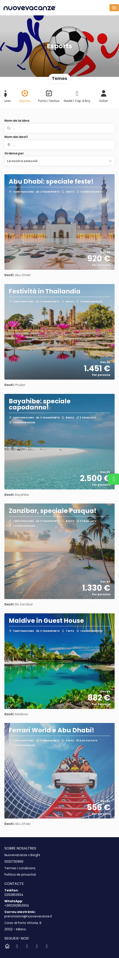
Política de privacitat (20, 875)
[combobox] (59, 144)
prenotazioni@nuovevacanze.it (28, 916)
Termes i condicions (19, 868)
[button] (59, 161)
